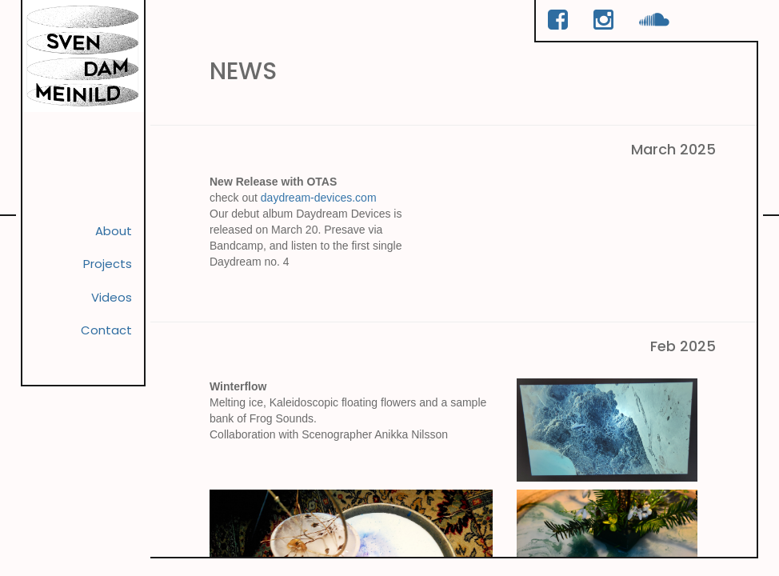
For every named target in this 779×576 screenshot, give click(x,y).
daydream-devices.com (319, 205)
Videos (104, 317)
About (108, 239)
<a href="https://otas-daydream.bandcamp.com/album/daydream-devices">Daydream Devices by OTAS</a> (599, 242)
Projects (99, 278)
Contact (98, 356)
